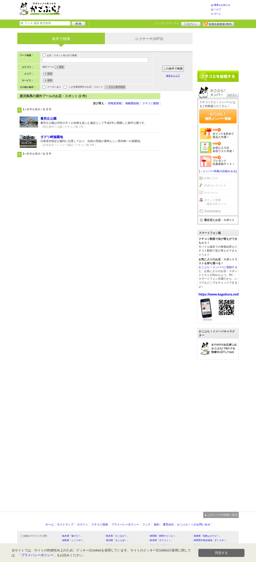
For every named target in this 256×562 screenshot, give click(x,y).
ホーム (217, 13)
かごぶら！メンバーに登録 (215, 267)
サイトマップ (65, 524)
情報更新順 (115, 103)
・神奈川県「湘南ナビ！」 (161, 544)
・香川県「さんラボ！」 (116, 544)
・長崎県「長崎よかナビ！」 (206, 536)
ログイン (191, 23)
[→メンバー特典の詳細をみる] (218, 171)
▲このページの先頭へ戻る (221, 514)
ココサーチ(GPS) (148, 39)
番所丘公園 (48, 118)
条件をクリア (173, 75)
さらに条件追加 (117, 87)
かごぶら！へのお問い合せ (193, 524)
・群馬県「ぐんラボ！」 (72, 544)
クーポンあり (54, 87)
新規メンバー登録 (218, 23)
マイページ (211, 192)
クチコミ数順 (150, 103)
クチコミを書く (218, 76)
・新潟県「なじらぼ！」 (116, 540)
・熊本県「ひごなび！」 (116, 536)
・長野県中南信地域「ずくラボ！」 (209, 540)
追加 (61, 67)
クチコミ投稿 (99, 524)
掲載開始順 (132, 103)
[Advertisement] (140, 9)
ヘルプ (217, 9)
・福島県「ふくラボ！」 (72, 540)
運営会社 (168, 524)
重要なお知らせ (222, 5)
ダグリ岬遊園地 (51, 137)
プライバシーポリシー (125, 524)
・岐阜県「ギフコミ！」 (160, 540)
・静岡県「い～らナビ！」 (205, 544)
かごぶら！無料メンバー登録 (218, 116)
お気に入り (211, 178)
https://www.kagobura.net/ (219, 294)
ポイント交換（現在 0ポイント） (216, 202)
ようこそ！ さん (167, 23)
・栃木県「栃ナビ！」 (71, 536)
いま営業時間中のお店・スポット (85, 87)
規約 (156, 524)
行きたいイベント (215, 185)
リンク (146, 524)
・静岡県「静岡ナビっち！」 (163, 536)
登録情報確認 (212, 211)
